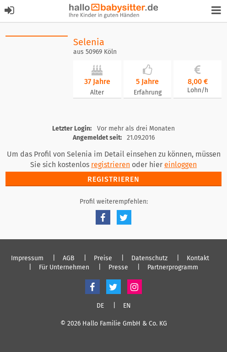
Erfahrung (148, 92)
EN (127, 306)
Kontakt (198, 258)
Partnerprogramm (172, 267)
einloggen (180, 164)
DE (100, 306)
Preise (103, 258)
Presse (118, 267)
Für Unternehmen (64, 267)
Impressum (27, 258)
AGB (69, 258)
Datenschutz (149, 258)
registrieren (110, 164)
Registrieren (113, 179)
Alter (97, 92)
